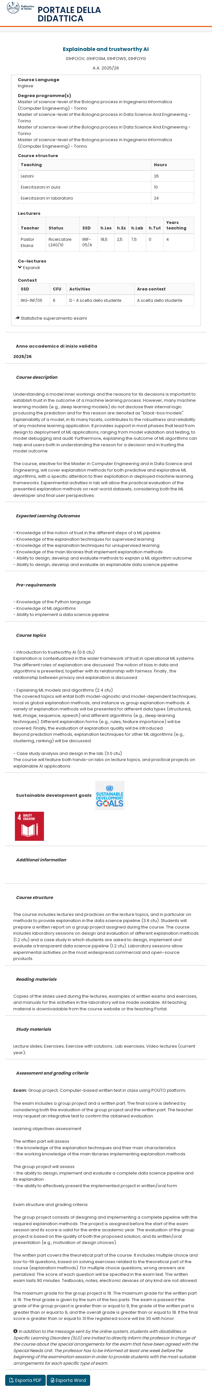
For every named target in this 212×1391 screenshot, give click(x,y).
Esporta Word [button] (68, 1380)
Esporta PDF (25, 1380)
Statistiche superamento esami (54, 318)
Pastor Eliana (27, 242)
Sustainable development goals (54, 795)
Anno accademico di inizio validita (56, 346)
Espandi (29, 268)
